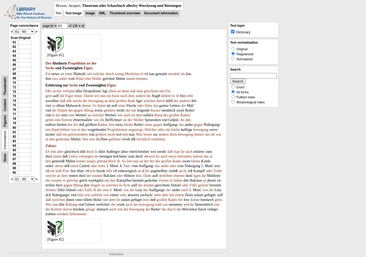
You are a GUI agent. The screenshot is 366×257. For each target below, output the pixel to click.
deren (59, 166)
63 (14, 51)
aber (60, 152)
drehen (50, 190)
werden (173, 74)
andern (140, 96)
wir (96, 96)
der (93, 63)
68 (14, 74)
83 (14, 141)
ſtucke (155, 110)
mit (89, 74)
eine (71, 115)
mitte (102, 166)
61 (14, 42)
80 (14, 128)
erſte (190, 96)
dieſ (98, 139)
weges (91, 161)
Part (127, 166)
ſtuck (115, 96)
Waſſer (97, 79)
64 (14, 56)
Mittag (88, 110)
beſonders (185, 156)
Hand (55, 130)
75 (14, 105)
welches (150, 101)
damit (57, 156)
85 (14, 150)
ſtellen (165, 96)
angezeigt (135, 130)
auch (127, 115)
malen (130, 79)
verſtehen (158, 139)
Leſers (73, 156)
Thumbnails (5, 86)
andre (63, 79)
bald (158, 204)
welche (50, 176)
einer (68, 74)
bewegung (96, 101)
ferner (147, 134)
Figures (5, 121)
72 (14, 92)
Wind (80, 79)
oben (157, 195)
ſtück (173, 134)
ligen (196, 176)
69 (14, 78)
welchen (112, 185)
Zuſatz (50, 146)
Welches (150, 130)
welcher (99, 74)
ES (47, 152)
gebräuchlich (106, 161)
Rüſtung (71, 204)
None (5, 158)
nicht (111, 134)
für (149, 96)
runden (97, 176)
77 (14, 114)
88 (14, 164)
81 (14, 132)
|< (52, 26)
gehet (49, 120)
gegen (78, 110)
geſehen (109, 110)
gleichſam (151, 91)
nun (103, 96)
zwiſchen (58, 200)
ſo (141, 74)
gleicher (72, 180)
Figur (88, 68)
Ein (47, 74)
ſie (183, 152)
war (165, 204)
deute (78, 96)
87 (14, 159)
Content (5, 105)
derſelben (166, 176)
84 (14, 146)
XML (102, 13)
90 (14, 173)
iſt (177, 96)
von (126, 190)
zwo (55, 79)
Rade (131, 101)
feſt (108, 171)
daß (132, 91)
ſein (111, 125)
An (182, 120)
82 (14, 137)
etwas (172, 156)
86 (14, 155)
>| (82, 26)
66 (14, 65)
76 (14, 110)
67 (14, 69)
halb (58, 171)
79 (14, 123)
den (188, 120)
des (165, 115)
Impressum (116, 254)
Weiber (138, 120)
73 (14, 96)
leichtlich (143, 139)
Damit (88, 96)
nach (123, 96)
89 (14, 168)
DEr (48, 91)
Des (48, 63)
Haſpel (62, 110)
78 (14, 119)
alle (69, 101)
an (119, 91)
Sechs (49, 68)
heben (64, 130)
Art (75, 125)
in (53, 115)
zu (88, 63)
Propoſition (77, 63)
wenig (119, 74)
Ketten (66, 120)
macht (77, 101)
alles (161, 130)
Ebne (148, 106)
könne (195, 200)
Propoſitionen (117, 130)
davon (67, 209)
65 (14, 60)
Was (139, 134)
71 (14, 87)
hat (134, 110)
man (140, 91)
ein (108, 96)
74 (14, 101)
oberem (179, 176)
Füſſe (193, 185)
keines (81, 161)
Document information (161, 13)
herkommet (77, 214)
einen (74, 166)
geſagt (90, 209)
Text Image (73, 13)
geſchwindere (78, 134)
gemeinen (62, 139)
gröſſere (101, 134)
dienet (86, 106)
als (183, 74)
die (62, 96)
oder (88, 79)
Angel (94, 185)
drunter (149, 185)
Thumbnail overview (125, 13)
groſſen (121, 101)
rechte (57, 91)
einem (179, 195)
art (62, 74)
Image (90, 13)
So (95, 106)
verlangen (86, 156)
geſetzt (203, 185)
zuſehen (96, 195)
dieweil (149, 156)
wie (120, 115)
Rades (184, 115)
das (155, 106)
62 (14, 47)
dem (125, 91)
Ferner (164, 180)
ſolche (175, 130)
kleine (128, 125)
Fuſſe (88, 190)
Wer (85, 139)
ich (127, 185)
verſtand (69, 91)
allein (112, 91)
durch (110, 74)
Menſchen (132, 74)
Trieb (217, 171)
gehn (218, 200)
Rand (158, 115)
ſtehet (101, 106)
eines (148, 125)
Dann (147, 176)
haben (197, 156)
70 (14, 83)
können (141, 79)
